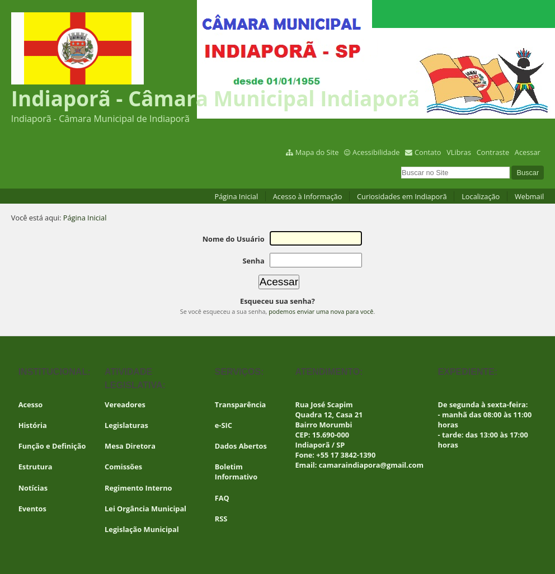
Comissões (123, 467)
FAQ (222, 498)
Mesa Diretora (130, 446)
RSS (221, 519)
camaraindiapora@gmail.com (371, 465)
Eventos (32, 509)
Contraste (493, 152)
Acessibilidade (375, 152)
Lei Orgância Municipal (145, 509)
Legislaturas (126, 425)
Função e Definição (52, 446)
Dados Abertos (241, 446)
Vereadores (125, 404)
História (32, 425)
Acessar (527, 152)
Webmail (529, 196)
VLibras (458, 152)
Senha (253, 261)
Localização (481, 196)
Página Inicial (236, 196)
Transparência (240, 404)
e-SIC (223, 425)
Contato (428, 152)
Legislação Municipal (142, 529)
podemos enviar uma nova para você (321, 311)
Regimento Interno (138, 488)
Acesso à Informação (307, 196)
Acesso (30, 404)
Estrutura (35, 467)
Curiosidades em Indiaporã (402, 196)
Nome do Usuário (234, 239)
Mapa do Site (317, 152)
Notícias (33, 488)
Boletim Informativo (236, 472)
